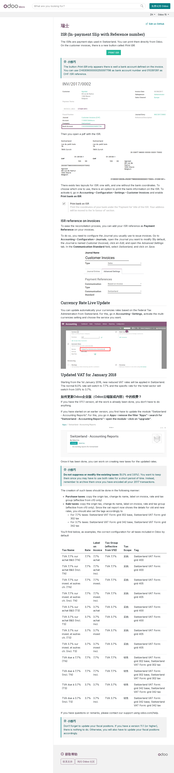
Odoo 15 (162, 14)
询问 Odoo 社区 (86, 761)
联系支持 (67, 761)
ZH (152, 14)
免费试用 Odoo (159, 6)
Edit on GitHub (155, 24)
